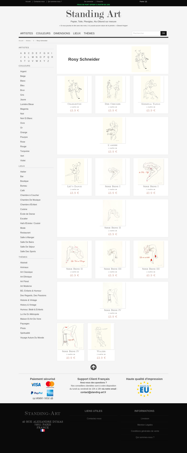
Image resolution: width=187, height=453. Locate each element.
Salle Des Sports (28, 251)
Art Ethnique (26, 277)
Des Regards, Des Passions (33, 295)
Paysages (24, 323)
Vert (22, 156)
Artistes (26, 33)
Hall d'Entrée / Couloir (30, 223)
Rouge (23, 146)
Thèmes (89, 33)
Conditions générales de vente (145, 431)
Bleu (22, 85)
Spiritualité (25, 333)
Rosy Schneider (42, 40)
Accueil (28, 1)
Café (22, 190)
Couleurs (43, 33)
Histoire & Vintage (28, 300)
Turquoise (24, 151)
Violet (22, 160)
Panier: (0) (143, 1)
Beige (23, 76)
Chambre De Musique (30, 200)
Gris (22, 95)
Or (21, 128)
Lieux (77, 33)
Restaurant (25, 233)
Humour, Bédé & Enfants (31, 309)
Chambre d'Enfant (28, 204)
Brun (22, 90)
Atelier (23, 172)
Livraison (145, 418)
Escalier (24, 219)
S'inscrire (99, 1)
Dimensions (62, 33)
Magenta (24, 109)
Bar (22, 176)
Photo (23, 328)
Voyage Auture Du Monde (32, 338)
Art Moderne (26, 286)
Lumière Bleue (27, 104)
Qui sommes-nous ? (55, 1)
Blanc (22, 81)
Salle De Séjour (27, 247)
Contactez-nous (39, 1)
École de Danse (27, 214)
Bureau (23, 186)
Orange (23, 132)
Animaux (24, 267)
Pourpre (24, 137)
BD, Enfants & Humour (30, 291)
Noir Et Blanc (26, 118)
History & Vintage (28, 305)
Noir (22, 114)
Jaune (23, 99)
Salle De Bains (27, 242)
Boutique (24, 181)
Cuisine (23, 209)
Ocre (22, 123)
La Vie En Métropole (29, 314)
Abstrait (23, 263)
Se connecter (88, 1)
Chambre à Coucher (29, 195)
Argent (23, 71)
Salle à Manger (27, 237)
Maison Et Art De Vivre (30, 319)
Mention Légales (145, 425)
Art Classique (26, 272)
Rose (22, 142)
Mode (22, 228)
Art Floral (24, 281)
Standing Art (93, 14)
